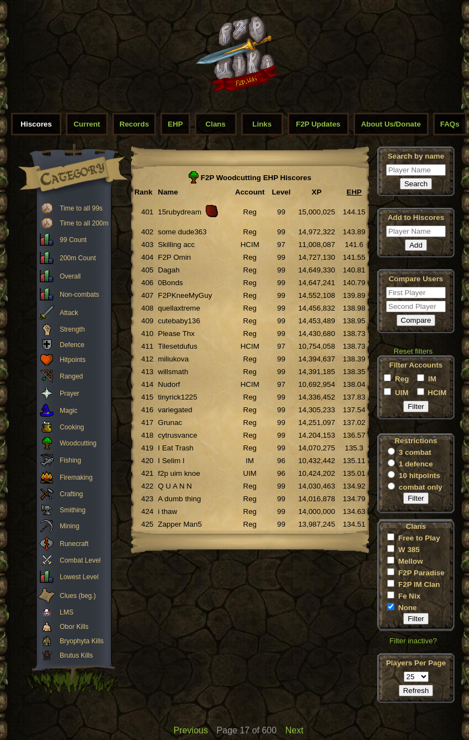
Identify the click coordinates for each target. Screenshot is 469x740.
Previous (191, 730)
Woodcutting (78, 443)
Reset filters (413, 351)
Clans (216, 124)
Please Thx (176, 333)
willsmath (173, 372)
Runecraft (74, 544)
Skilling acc (176, 244)
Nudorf (169, 384)
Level (281, 192)
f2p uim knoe (179, 473)
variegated (175, 410)
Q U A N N (175, 486)
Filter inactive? (413, 641)
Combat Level (80, 560)
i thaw (168, 511)
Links (262, 124)
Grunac (170, 422)
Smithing (73, 510)
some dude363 (182, 232)
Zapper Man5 (180, 524)
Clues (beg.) (78, 596)
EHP (175, 124)
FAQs (450, 124)
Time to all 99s (81, 208)
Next (294, 730)
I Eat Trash (176, 448)
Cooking (72, 427)
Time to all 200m (84, 223)
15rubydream (180, 212)
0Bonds (170, 283)
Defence (72, 345)
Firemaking (76, 477)
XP (317, 192)
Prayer (69, 393)
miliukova (173, 359)
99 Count (73, 240)
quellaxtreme (179, 308)
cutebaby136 (179, 321)
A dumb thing (179, 499)
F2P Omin (174, 257)
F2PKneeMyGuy (185, 295)
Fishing (70, 460)
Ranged (71, 376)
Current (87, 124)
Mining (69, 526)
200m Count (78, 258)
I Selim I (171, 460)
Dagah (169, 270)
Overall (70, 276)
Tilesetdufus (177, 346)
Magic (68, 410)
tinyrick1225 (177, 397)
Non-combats (79, 294)
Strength (72, 329)
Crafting (71, 494)
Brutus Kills (76, 655)
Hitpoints (73, 360)
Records (134, 124)
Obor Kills (74, 627)
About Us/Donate (391, 124)
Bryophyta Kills (81, 641)
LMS (67, 612)
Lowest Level (79, 577)
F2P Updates (318, 124)
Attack (69, 313)
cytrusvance (177, 435)
